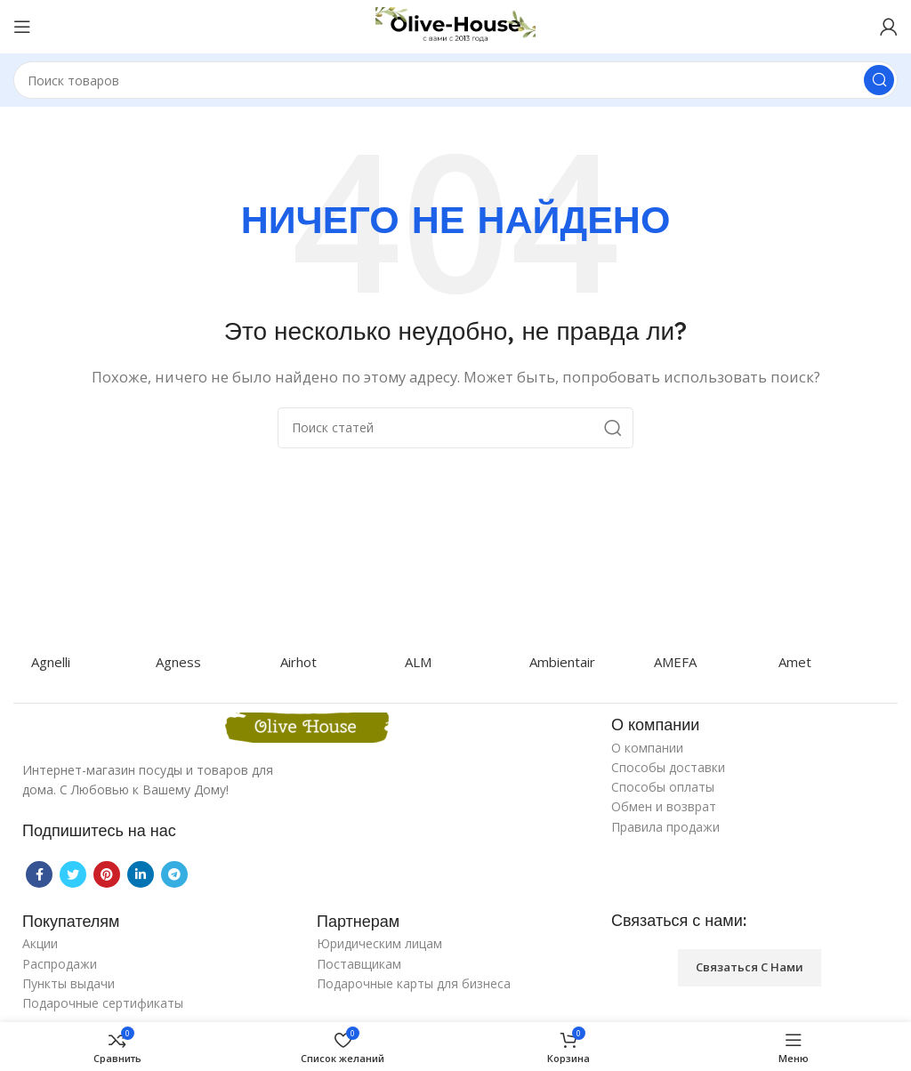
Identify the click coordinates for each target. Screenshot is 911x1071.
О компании (647, 747)
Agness (178, 662)
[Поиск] (455, 80)
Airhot (298, 662)
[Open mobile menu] (22, 26)
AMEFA (675, 662)
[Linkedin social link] (140, 874)
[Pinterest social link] (106, 874)
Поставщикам (359, 963)
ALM (418, 662)
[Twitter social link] (73, 874)
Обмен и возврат (663, 806)
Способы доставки (668, 767)
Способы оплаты (662, 786)
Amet (794, 662)
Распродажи (59, 963)
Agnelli (50, 662)
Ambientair (562, 662)
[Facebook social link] (39, 874)
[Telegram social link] (174, 874)
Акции (40, 943)
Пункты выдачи (68, 983)
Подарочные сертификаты (102, 1002)
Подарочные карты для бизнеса (414, 983)
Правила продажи (665, 826)
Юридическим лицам (379, 943)
